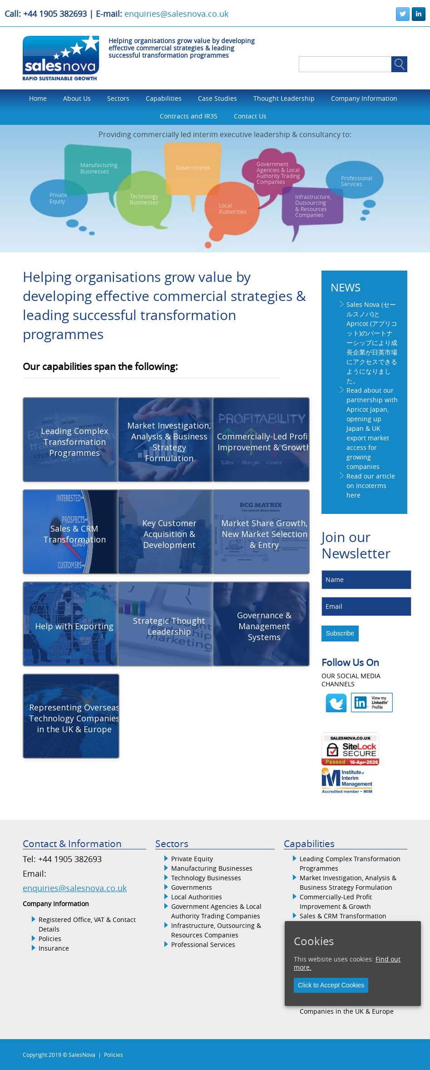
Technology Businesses (206, 877)
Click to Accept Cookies (331, 985)
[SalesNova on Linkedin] (418, 14)
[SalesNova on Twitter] (403, 14)
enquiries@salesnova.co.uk (176, 13)
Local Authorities (196, 896)
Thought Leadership (284, 98)
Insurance (54, 948)
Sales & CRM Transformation (343, 916)
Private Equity (192, 858)
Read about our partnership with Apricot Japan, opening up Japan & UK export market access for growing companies (372, 428)
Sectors (118, 98)
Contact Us (250, 116)
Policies (50, 938)
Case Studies (217, 98)
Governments (191, 887)
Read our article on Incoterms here (370, 485)
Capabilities (164, 98)
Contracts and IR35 (188, 116)
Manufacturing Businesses (211, 868)
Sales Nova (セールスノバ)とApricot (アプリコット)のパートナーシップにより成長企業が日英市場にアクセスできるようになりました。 (371, 342)
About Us (77, 98)
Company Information (364, 98)
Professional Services (203, 944)
